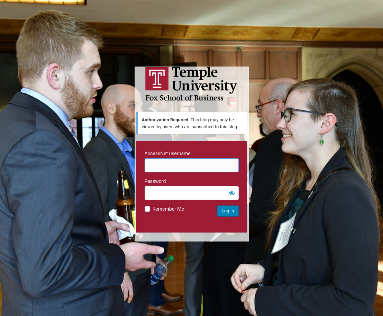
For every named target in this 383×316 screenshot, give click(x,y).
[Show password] (232, 193)
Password (155, 181)
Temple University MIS (191, 84)
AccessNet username (168, 153)
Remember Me (168, 209)
